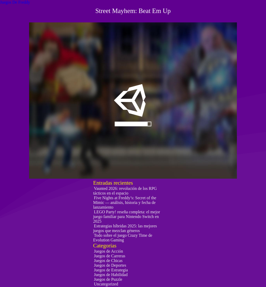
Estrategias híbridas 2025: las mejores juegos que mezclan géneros (125, 228)
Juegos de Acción (108, 251)
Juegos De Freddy (15, 2)
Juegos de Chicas (108, 260)
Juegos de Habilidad (111, 274)
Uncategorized (106, 284)
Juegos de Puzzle (108, 279)
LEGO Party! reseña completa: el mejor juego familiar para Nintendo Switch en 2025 (126, 216)
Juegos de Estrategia (111, 270)
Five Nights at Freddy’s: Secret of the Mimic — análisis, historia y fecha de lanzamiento (124, 202)
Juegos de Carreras (109, 256)
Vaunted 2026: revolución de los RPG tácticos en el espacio (125, 190)
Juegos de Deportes (110, 265)
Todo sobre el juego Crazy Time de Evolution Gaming (122, 237)
